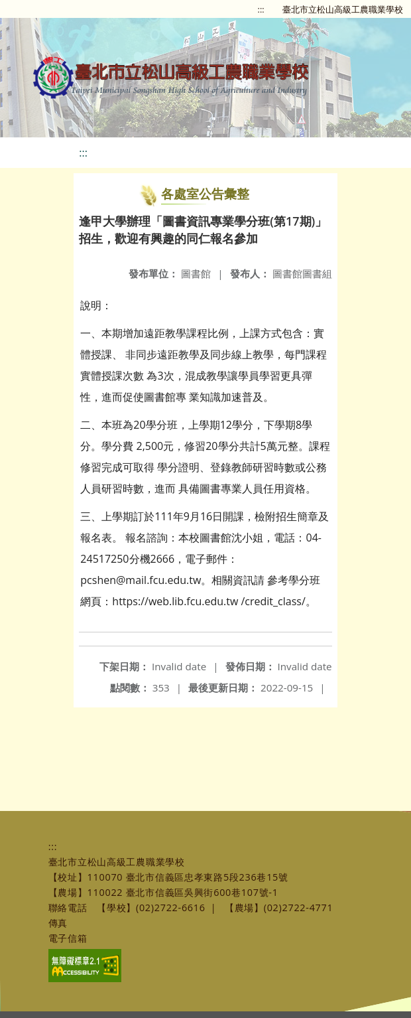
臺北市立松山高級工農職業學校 (342, 9)
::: (261, 9)
